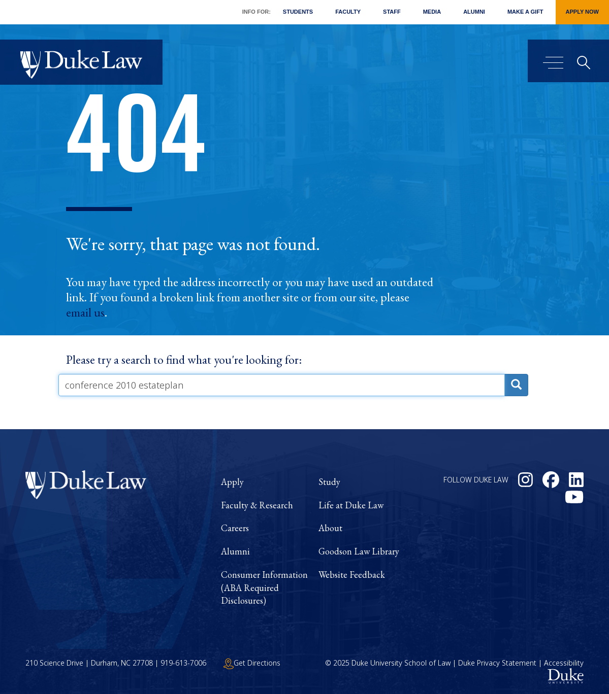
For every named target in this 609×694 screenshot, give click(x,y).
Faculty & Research (257, 505)
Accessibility (564, 663)
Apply (232, 482)
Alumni (474, 12)
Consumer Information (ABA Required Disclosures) (264, 587)
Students (298, 12)
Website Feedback (351, 574)
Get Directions (251, 663)
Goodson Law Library (358, 551)
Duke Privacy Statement (497, 663)
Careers (235, 528)
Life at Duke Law (350, 505)
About (330, 528)
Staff (392, 12)
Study (329, 482)
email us (85, 312)
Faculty (348, 12)
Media (432, 12)
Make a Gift (525, 12)
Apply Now (582, 12)
